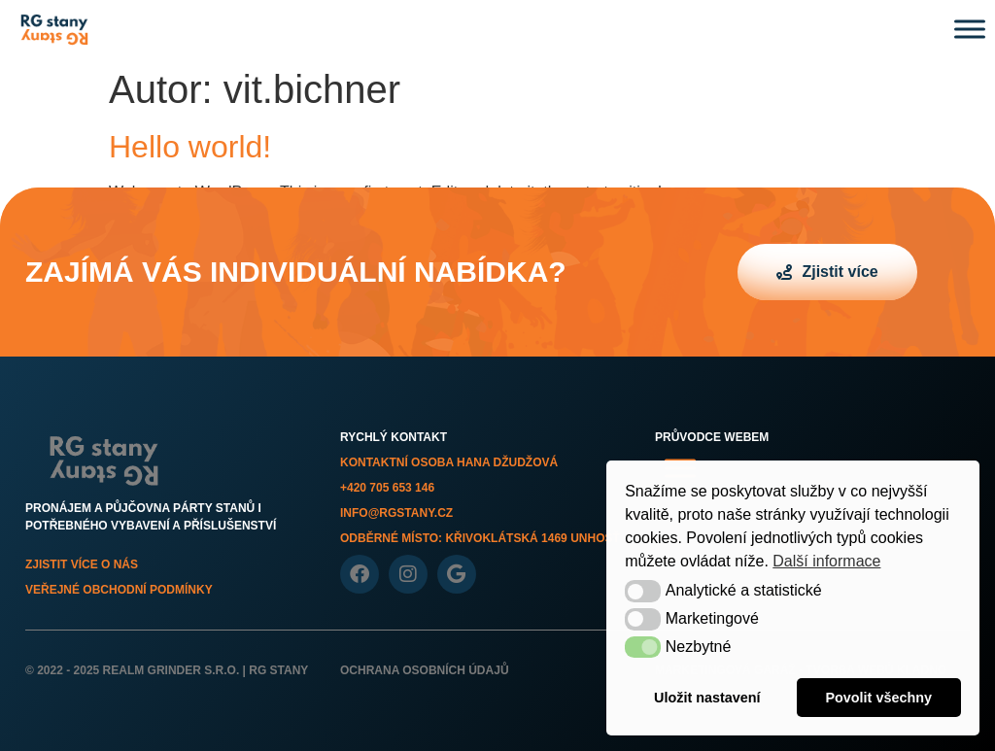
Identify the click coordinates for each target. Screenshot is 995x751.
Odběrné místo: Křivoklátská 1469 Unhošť (480, 538)
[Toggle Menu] (969, 28)
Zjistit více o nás (81, 564)
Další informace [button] (826, 561)
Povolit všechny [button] (878, 697)
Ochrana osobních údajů (424, 670)
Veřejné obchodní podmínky (119, 590)
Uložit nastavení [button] (707, 697)
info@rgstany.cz (396, 513)
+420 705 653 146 (387, 488)
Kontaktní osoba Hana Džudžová (449, 462)
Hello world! (190, 146)
